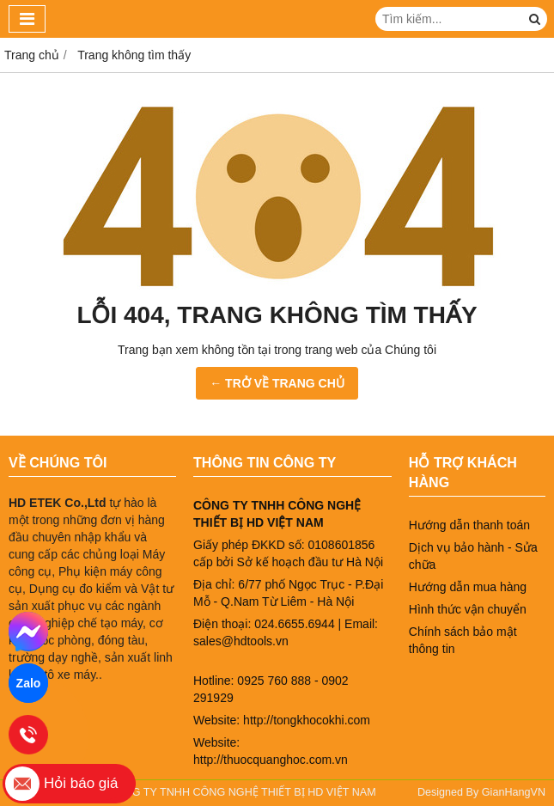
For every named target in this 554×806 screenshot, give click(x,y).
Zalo (28, 683)
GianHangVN (513, 792)
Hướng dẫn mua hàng (468, 587)
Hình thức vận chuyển (468, 609)
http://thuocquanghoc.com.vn (270, 759)
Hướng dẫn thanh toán (469, 525)
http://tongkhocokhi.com (306, 720)
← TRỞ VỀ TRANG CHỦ (277, 383)
